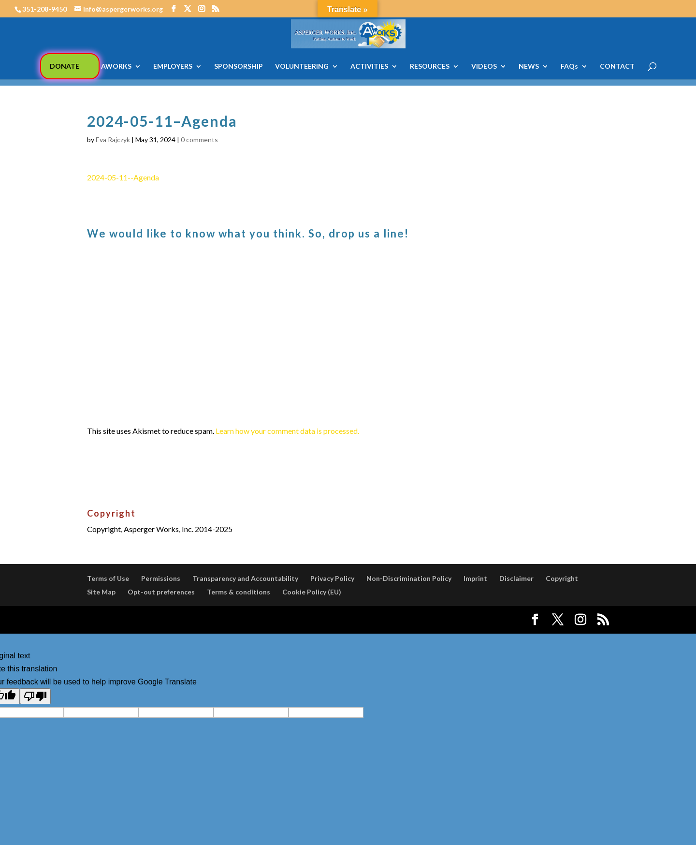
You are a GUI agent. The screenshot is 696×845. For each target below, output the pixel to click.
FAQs (569, 66)
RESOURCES (430, 66)
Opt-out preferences (161, 592)
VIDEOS (484, 66)
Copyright (562, 578)
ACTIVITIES (369, 66)
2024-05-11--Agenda (123, 177)
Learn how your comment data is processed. (287, 430)
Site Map (101, 592)
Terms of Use (108, 578)
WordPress (255, 619)
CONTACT (617, 66)
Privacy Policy (332, 578)
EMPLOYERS (172, 66)
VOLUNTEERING (302, 66)
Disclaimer (516, 578)
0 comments (199, 139)
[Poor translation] (35, 696)
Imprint (475, 578)
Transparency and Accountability (245, 578)
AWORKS (116, 66)
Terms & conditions (238, 592)
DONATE (64, 66)
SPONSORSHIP (238, 66)
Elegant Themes (159, 619)
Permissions (160, 578)
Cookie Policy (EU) (311, 592)
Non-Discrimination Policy (408, 578)
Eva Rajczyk (113, 139)
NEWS (529, 66)
